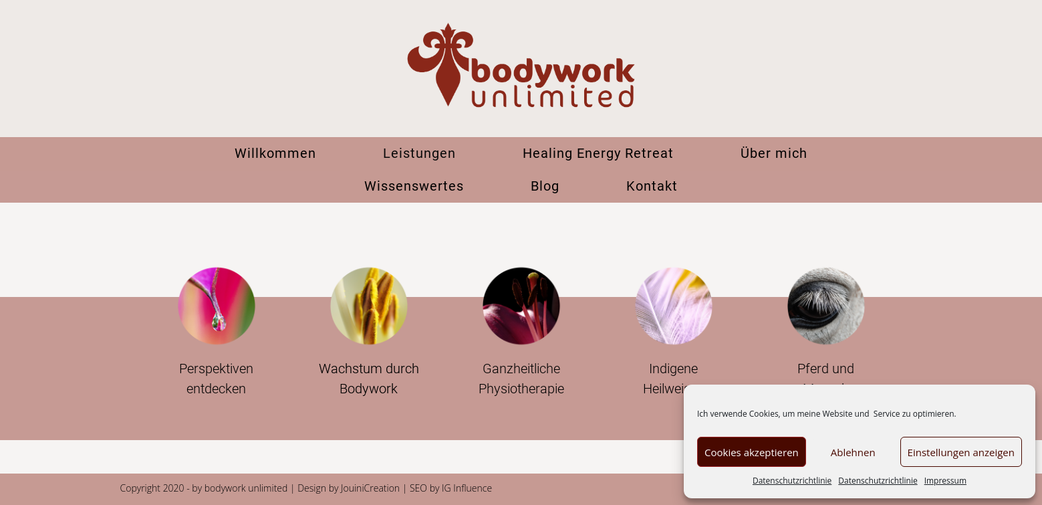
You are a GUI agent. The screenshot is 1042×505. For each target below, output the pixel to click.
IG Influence (467, 488)
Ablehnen (853, 452)
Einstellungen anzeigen (961, 452)
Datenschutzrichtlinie (792, 480)
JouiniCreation (370, 488)
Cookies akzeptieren (751, 452)
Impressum (945, 480)
